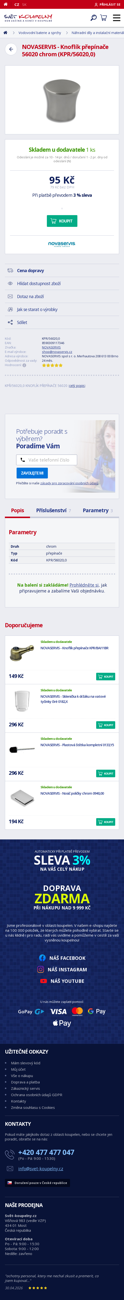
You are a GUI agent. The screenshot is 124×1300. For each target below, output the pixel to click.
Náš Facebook (67, 958)
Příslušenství (53, 510)
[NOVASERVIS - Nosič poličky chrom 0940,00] (22, 798)
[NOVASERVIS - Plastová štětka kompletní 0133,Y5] (22, 749)
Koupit (65, 221)
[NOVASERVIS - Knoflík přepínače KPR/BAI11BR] (22, 652)
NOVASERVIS (51, 347)
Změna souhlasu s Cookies (33, 1107)
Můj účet (18, 1069)
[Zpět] (11, 49)
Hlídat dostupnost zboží (39, 283)
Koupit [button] (108, 676)
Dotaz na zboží (30, 296)
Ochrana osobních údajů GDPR (36, 1094)
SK (24, 4)
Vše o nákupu (22, 1075)
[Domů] (7, 4)
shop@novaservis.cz (57, 351)
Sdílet (22, 322)
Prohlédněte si (84, 585)
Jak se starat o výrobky (37, 309)
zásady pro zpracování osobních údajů (69, 483)
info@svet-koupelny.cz (40, 1169)
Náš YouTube (67, 981)
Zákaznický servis (25, 1088)
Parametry (98, 510)
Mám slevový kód (25, 1062)
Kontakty (18, 1101)
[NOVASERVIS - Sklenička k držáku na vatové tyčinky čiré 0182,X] (22, 701)
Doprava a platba (25, 1081)
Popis (17, 510)
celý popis (77, 385)
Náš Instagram (67, 969)
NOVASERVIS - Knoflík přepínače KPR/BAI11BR (74, 648)
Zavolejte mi (32, 473)
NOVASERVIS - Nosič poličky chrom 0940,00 (72, 793)
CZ (16, 4)
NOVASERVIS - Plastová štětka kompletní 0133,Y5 (77, 745)
